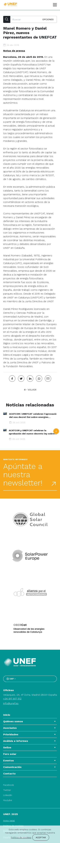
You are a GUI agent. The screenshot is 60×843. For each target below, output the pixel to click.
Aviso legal (9, 820)
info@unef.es (10, 703)
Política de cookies (21, 837)
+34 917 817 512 (12, 698)
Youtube (7, 800)
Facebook (8, 785)
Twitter (7, 790)
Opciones (48, 19)
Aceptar (41, 837)
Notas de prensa (14, 50)
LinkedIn (7, 795)
